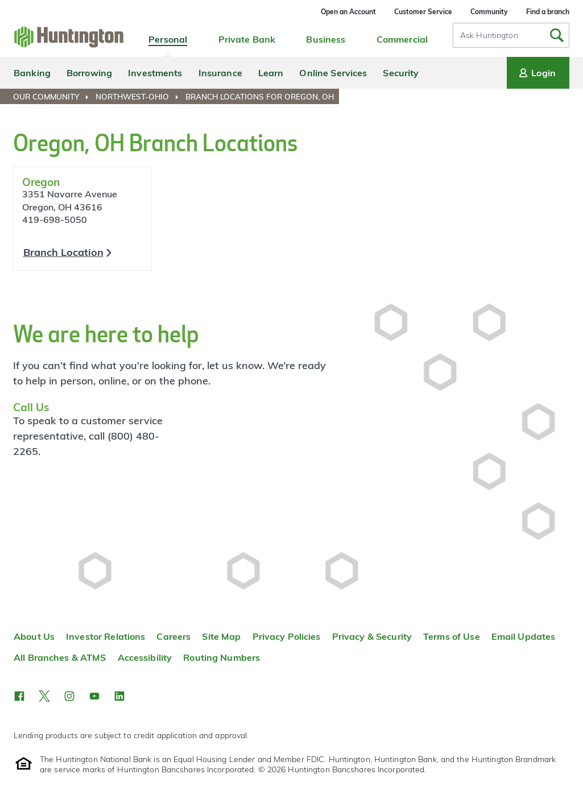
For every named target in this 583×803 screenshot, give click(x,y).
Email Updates (523, 636)
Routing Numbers (221, 657)
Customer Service (423, 11)
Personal (167, 39)
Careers (173, 636)
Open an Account (348, 11)
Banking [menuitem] (32, 72)
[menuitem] (53, 96)
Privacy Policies (287, 636)
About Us (34, 636)
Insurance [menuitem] (220, 72)
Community (489, 11)
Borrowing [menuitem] (89, 72)
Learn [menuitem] (271, 72)
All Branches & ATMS (60, 657)
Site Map (221, 636)
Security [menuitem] (401, 72)
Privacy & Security (372, 636)
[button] (19, 696)
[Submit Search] (556, 35)
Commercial (402, 39)
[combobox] (511, 35)
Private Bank (247, 39)
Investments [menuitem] (155, 72)
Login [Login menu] (536, 73)
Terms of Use (451, 636)
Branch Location (63, 252)
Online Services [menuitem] (333, 72)
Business (325, 39)
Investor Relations (105, 636)
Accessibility (145, 657)
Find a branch (547, 11)
